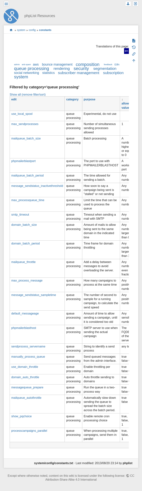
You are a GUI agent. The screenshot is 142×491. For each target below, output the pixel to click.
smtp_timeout (20, 214)
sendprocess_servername (28, 346)
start (11, 30)
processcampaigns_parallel (29, 430)
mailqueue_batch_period (27, 175)
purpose (89, 99)
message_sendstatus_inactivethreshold (37, 185)
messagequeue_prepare (27, 387)
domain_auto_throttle (25, 377)
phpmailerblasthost (23, 327)
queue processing (31, 68)
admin (17, 64)
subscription (113, 73)
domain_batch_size (24, 224)
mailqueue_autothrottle (26, 397)
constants (45, 30)
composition (87, 64)
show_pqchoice (21, 416)
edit (13, 99)
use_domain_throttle (24, 366)
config (32, 30)
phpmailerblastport (23, 161)
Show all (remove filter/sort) (28, 94)
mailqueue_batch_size (26, 138)
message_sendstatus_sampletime (33, 295)
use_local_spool (22, 113)
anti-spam (26, 64)
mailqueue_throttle (23, 262)
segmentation (104, 68)
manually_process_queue (28, 356)
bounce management (57, 64)
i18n (116, 64)
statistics (48, 73)
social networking (26, 73)
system (21, 30)
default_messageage (25, 313)
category (72, 99)
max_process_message (27, 280)
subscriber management (78, 73)
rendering (61, 68)
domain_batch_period (25, 243)
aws (36, 64)
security (81, 68)
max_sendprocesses (24, 124)
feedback (108, 64)
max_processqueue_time (27, 200)
